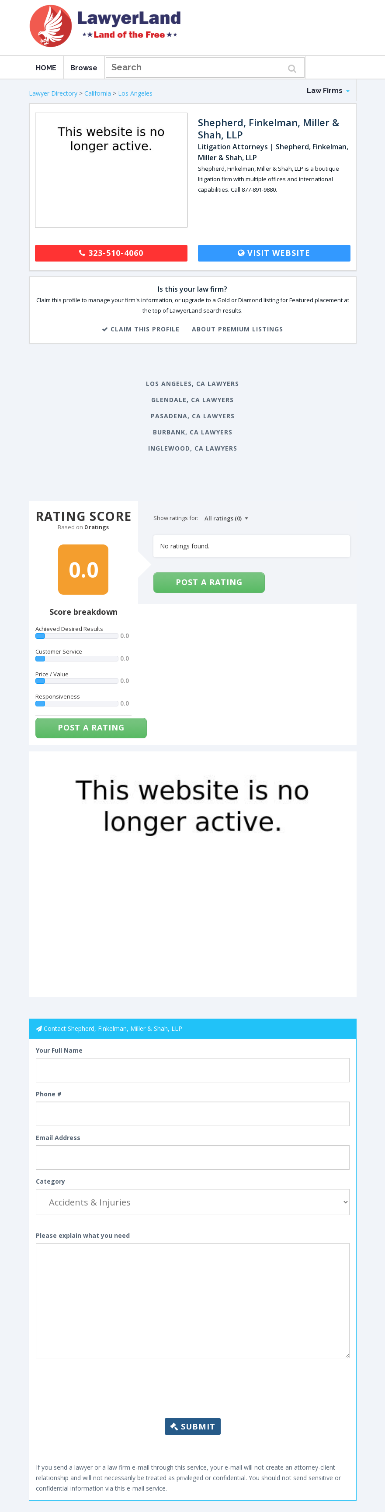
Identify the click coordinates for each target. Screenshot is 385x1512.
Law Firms (328, 90)
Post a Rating (91, 727)
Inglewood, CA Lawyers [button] (192, 448)
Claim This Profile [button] (141, 329)
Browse (83, 68)
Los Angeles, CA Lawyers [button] (192, 383)
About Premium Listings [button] (237, 329)
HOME (46, 68)
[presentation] (192, 1397)
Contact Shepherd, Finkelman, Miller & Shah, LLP (113, 1028)
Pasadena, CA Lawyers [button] (193, 416)
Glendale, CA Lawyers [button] (192, 400)
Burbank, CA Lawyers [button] (192, 432)
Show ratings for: (175, 518)
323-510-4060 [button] (111, 253)
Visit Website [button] (274, 253)
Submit (192, 1426)
